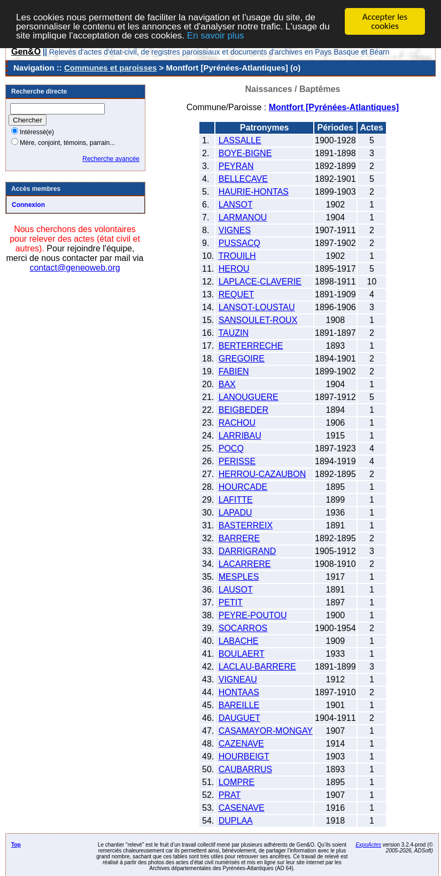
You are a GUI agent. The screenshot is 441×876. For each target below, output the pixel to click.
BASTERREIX (246, 525)
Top (16, 845)
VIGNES (235, 230)
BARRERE (239, 538)
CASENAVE (242, 807)
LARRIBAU (240, 435)
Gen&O (26, 51)
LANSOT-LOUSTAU (257, 307)
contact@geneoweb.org (74, 267)
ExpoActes (368, 845)
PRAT (230, 795)
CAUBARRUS (245, 769)
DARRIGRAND (247, 551)
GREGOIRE (242, 358)
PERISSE (237, 461)
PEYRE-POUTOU (253, 615)
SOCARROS (243, 628)
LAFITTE (236, 499)
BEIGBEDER (243, 409)
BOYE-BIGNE (245, 153)
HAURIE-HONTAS (254, 191)
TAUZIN (233, 332)
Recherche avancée (111, 159)
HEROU (234, 268)
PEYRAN (236, 166)
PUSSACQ (239, 243)
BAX (227, 384)
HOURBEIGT (244, 756)
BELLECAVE (243, 178)
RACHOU (237, 422)
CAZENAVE (241, 743)
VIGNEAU (238, 679)
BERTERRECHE (251, 345)
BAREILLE (239, 705)
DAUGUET (239, 718)
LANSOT (236, 204)
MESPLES (239, 576)
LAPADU (235, 512)
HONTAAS (239, 692)
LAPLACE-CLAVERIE (260, 281)
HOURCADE (243, 486)
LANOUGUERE (248, 397)
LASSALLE (240, 140)
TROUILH (237, 255)
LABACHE (239, 641)
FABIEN (234, 371)
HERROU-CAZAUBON (262, 474)
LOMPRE (237, 782)
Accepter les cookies (384, 21)
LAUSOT (236, 589)
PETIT (231, 602)
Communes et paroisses (110, 67)
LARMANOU (243, 217)
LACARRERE (245, 563)
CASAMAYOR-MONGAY (266, 730)
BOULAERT (242, 653)
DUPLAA (236, 820)
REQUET (236, 294)
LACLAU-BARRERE (257, 666)
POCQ (231, 448)
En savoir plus (215, 35)
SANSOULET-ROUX (258, 320)
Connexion (28, 205)
